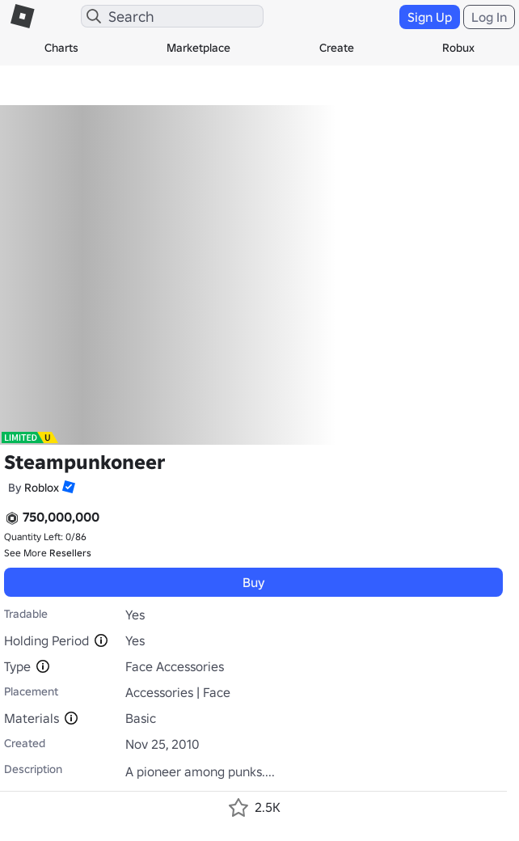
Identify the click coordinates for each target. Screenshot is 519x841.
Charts (61, 47)
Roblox (41, 487)
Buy (254, 582)
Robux (458, 47)
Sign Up (429, 17)
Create (336, 47)
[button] (67, 487)
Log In (489, 17)
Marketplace (198, 47)
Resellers (70, 553)
